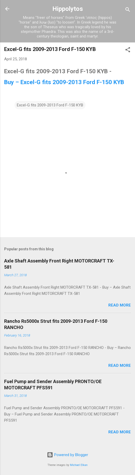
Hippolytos (67, 8)
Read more (119, 305)
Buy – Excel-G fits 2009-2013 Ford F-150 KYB (64, 82)
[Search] (128, 10)
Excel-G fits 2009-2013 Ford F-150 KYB (50, 105)
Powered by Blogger (67, 454)
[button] (128, 51)
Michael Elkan (79, 465)
